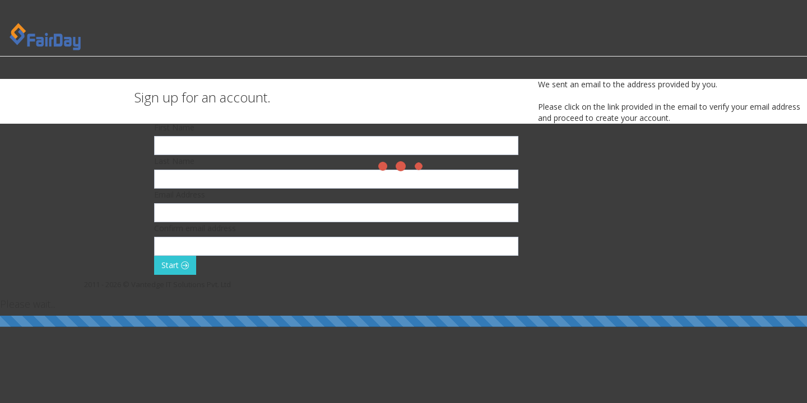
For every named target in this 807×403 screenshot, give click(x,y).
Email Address (179, 194)
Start (175, 265)
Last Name (174, 161)
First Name (174, 127)
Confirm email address (195, 228)
